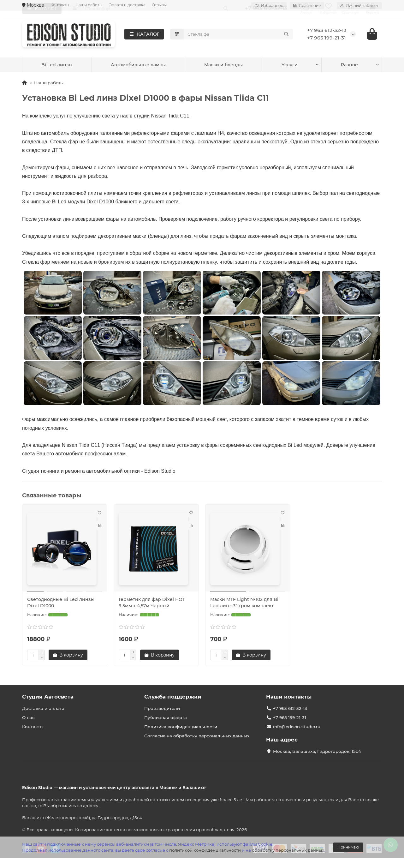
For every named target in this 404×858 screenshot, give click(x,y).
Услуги (50, 66)
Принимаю (348, 847)
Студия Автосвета (48, 696)
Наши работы (88, 5)
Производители (162, 708)
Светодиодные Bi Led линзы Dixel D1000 (60, 603)
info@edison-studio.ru (296, 726)
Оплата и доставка (127, 5)
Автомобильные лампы (197, 66)
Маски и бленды (283, 66)
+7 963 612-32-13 (327, 31)
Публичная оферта (165, 717)
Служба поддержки (172, 696)
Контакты (59, 5)
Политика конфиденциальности (180, 726)
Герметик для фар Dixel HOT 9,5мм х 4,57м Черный (152, 603)
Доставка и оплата (43, 708)
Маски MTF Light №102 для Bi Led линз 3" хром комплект (244, 603)
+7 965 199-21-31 (326, 38)
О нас (28, 717)
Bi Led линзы (116, 66)
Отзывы (159, 5)
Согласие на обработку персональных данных (196, 735)
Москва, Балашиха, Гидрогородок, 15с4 (317, 751)
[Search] (238, 34)
